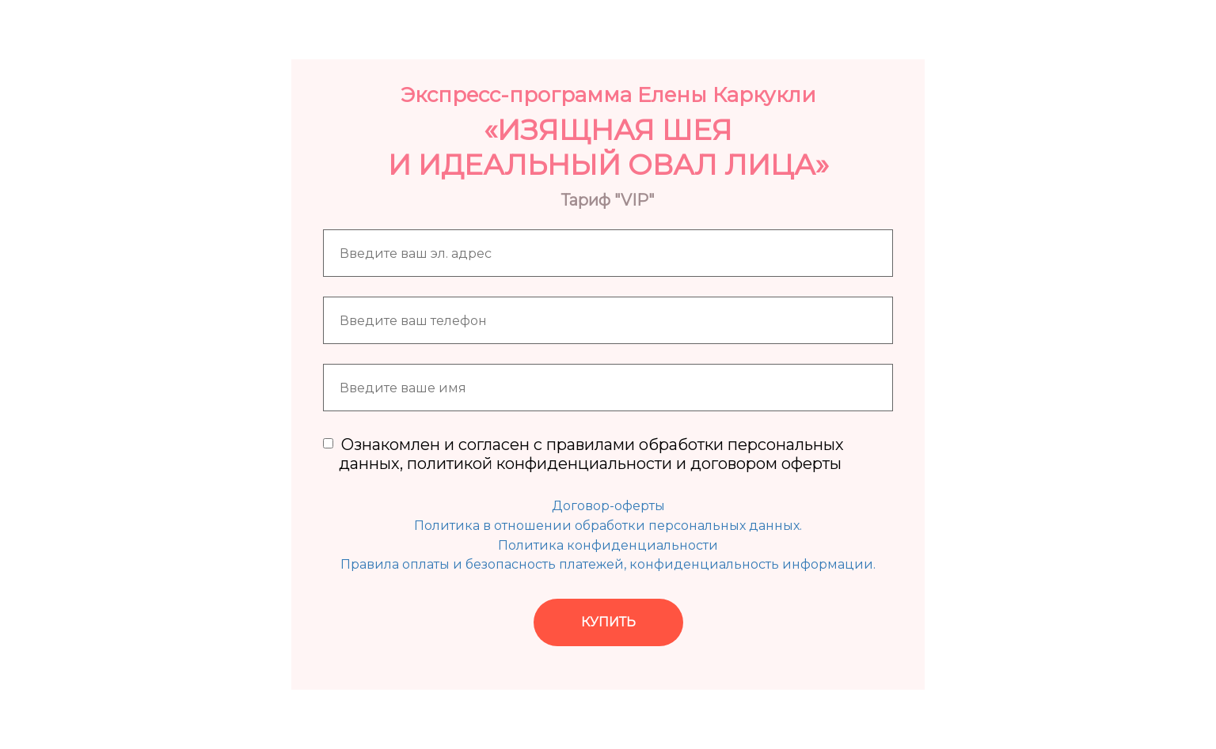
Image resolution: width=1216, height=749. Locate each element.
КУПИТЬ (608, 622)
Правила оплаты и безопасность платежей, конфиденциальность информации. (608, 564)
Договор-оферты (608, 505)
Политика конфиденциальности (608, 545)
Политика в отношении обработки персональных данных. (608, 525)
